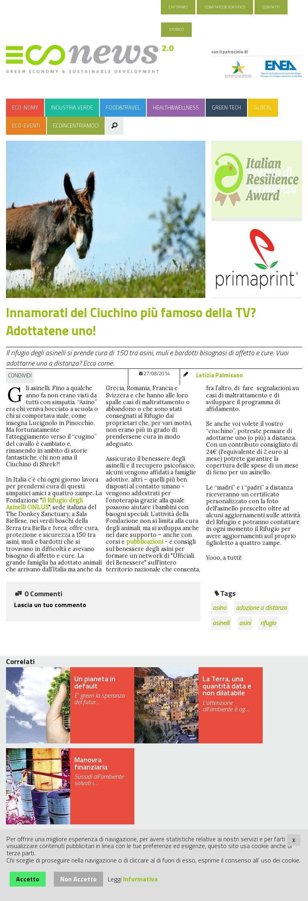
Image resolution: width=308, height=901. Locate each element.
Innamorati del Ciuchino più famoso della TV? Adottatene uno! (131, 321)
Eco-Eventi (26, 125)
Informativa (140, 879)
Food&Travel (123, 107)
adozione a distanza (261, 607)
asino (219, 607)
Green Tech (226, 107)
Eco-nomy (25, 107)
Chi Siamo (178, 7)
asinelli (221, 623)
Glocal (263, 107)
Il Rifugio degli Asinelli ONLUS (44, 504)
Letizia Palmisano (219, 375)
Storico (176, 29)
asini (245, 623)
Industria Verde (72, 107)
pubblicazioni (145, 541)
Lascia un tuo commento (50, 604)
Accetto (27, 879)
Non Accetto (78, 879)
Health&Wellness (176, 107)
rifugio (268, 623)
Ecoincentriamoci (76, 125)
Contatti (271, 7)
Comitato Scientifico (225, 7)
